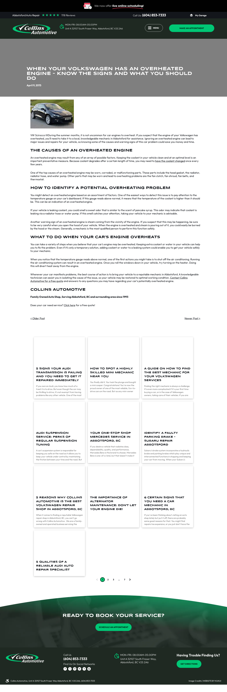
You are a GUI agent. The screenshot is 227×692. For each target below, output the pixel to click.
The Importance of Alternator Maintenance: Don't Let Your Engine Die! (113, 503)
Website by (209, 681)
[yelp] (84, 669)
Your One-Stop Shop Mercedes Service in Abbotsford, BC (110, 437)
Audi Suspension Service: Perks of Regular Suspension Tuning (56, 439)
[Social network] (89, 669)
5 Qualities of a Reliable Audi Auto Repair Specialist (55, 566)
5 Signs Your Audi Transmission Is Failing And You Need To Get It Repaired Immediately (59, 374)
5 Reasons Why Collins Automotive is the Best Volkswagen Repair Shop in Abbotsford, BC (59, 503)
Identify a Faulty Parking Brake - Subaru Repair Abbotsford (161, 439)
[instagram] (74, 669)
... (119, 579)
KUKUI (218, 681)
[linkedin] (79, 669)
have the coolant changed (170, 161)
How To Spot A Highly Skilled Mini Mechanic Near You (112, 372)
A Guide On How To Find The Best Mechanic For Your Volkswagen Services (167, 374)
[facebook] (65, 669)
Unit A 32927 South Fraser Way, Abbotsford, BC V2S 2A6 (94, 28)
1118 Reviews (68, 15)
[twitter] (70, 669)
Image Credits (195, 681)
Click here (69, 305)
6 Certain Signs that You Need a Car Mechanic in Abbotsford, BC (164, 503)
